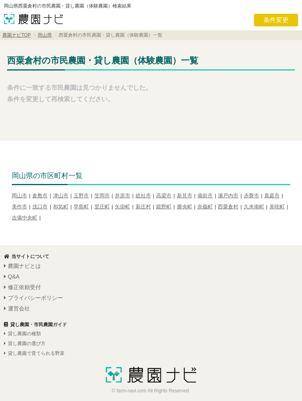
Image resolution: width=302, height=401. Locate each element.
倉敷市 (40, 195)
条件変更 (276, 20)
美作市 (19, 206)
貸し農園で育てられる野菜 (34, 353)
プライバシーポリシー (33, 298)
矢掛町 (122, 206)
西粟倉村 (228, 206)
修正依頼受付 (22, 287)
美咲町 (277, 206)
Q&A (12, 276)
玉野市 (81, 195)
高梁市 (163, 195)
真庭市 (272, 195)
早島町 (81, 206)
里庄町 (102, 206)
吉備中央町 (24, 217)
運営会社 (17, 308)
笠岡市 (102, 195)
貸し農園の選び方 (25, 343)
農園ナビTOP (16, 35)
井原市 (122, 195)
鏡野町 (163, 206)
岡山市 (19, 195)
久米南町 (254, 206)
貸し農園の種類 (22, 333)
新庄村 (143, 206)
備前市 (205, 195)
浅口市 (40, 206)
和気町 (60, 206)
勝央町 (184, 206)
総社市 (143, 195)
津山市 (60, 195)
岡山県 (45, 35)
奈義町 (205, 206)
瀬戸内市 (228, 195)
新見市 (184, 195)
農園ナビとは (22, 266)
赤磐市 (251, 195)
